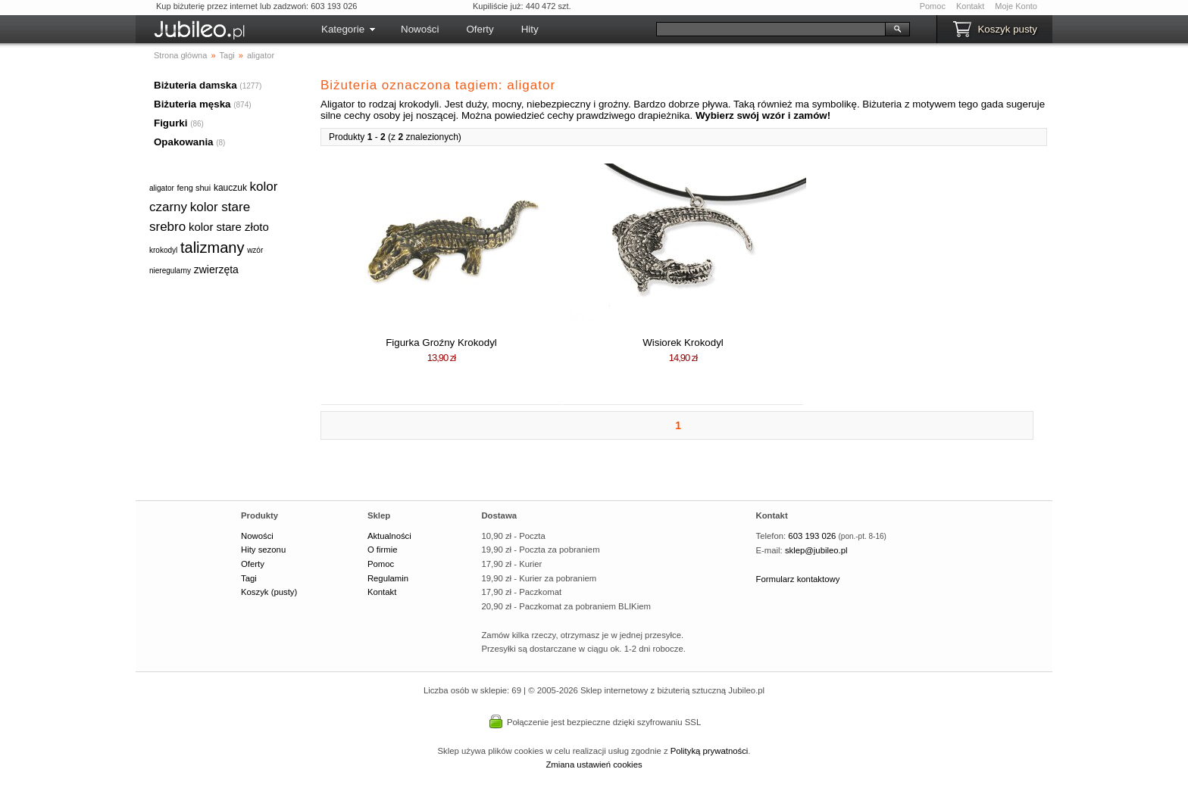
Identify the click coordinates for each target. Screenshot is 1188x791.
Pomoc (933, 6)
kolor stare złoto (229, 226)
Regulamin (387, 578)
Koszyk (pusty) (269, 591)
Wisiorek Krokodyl (683, 342)
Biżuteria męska (192, 104)
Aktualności (389, 535)
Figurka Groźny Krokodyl (441, 342)
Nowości (420, 29)
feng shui (194, 187)
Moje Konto (1016, 6)
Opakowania (184, 142)
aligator (161, 188)
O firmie (382, 549)
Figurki (170, 123)
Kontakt (970, 6)
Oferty (479, 29)
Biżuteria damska (195, 85)
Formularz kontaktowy (798, 579)
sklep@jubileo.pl (816, 550)
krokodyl (163, 250)
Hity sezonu (263, 549)
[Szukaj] (771, 29)
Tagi (249, 578)
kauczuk (230, 187)
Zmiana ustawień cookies (594, 764)
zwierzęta (216, 269)
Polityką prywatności (710, 750)
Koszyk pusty (1007, 29)
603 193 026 (812, 535)
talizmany (212, 247)
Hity (530, 29)
